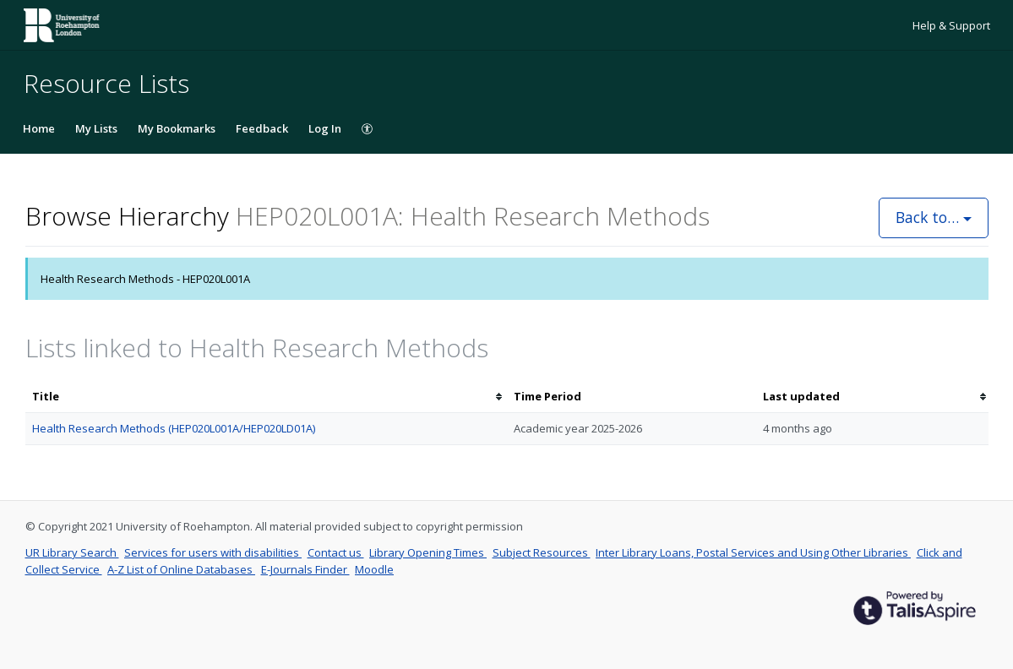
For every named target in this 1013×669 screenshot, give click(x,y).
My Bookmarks (176, 128)
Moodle (374, 569)
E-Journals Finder (305, 569)
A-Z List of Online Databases (181, 569)
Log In (324, 128)
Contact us (336, 552)
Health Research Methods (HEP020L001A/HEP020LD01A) (173, 428)
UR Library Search (72, 552)
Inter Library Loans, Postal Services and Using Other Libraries (753, 552)
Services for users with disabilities (213, 552)
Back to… (934, 217)
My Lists (96, 128)
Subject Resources (542, 552)
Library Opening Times (428, 552)
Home (39, 128)
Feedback (262, 128)
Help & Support (951, 25)
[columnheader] (266, 396)
